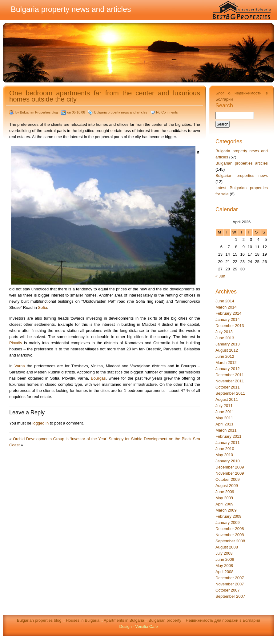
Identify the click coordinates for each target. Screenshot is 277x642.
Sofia (42, 307)
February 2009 (228, 516)
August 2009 (226, 485)
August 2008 (226, 547)
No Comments (167, 112)
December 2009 (229, 467)
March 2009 (226, 510)
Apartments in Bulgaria (124, 620)
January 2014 (227, 319)
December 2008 (229, 528)
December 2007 (229, 578)
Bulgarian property (165, 620)
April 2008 (224, 571)
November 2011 (229, 381)
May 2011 (224, 418)
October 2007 (227, 590)
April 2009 (224, 504)
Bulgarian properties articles (241, 163)
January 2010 (227, 461)
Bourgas (98, 378)
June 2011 (224, 411)
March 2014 (226, 307)
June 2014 (224, 301)
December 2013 (229, 325)
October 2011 (227, 387)
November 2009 (229, 473)
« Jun (220, 276)
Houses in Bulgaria (82, 620)
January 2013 (227, 344)
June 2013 (224, 338)
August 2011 (226, 399)
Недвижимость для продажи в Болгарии (223, 620)
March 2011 (226, 430)
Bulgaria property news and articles (120, 112)
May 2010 (224, 455)
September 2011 (230, 393)
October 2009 (227, 479)
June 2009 (224, 491)
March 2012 (226, 362)
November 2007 (229, 584)
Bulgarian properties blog (39, 620)
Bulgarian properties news (241, 175)
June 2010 (224, 448)
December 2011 (229, 375)
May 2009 (224, 498)
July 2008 (224, 553)
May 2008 (224, 565)
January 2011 (227, 442)
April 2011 (224, 424)
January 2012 (227, 368)
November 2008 (229, 534)
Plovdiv (15, 343)
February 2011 (228, 436)
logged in (40, 423)
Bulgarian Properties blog (39, 112)
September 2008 (230, 541)
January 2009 (227, 522)
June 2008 (224, 559)
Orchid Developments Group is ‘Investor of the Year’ (60, 439)
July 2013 (224, 331)
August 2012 (226, 350)
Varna (19, 366)
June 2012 (224, 356)
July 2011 (224, 405)
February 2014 (228, 313)
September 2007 (230, 596)
